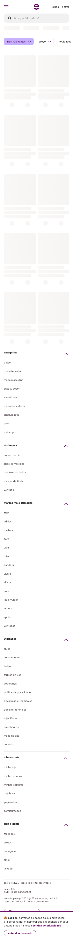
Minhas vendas (13, 776)
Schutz (8, 608)
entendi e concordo (20, 933)
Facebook (9, 834)
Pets (6, 423)
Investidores (11, 727)
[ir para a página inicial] (36, 8)
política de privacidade (47, 925)
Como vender (12, 657)
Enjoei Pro (10, 432)
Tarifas (7, 666)
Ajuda (7, 649)
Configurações (12, 811)
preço (45, 41)
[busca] (36, 18)
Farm (6, 513)
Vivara (7, 574)
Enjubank (9, 793)
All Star (8, 582)
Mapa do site (11, 736)
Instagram (10, 851)
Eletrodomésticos (14, 406)
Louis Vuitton (11, 600)
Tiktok (7, 860)
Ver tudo (9, 490)
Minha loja (10, 767)
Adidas (8, 521)
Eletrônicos (10, 397)
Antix (7, 591)
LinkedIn (8, 868)
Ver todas (9, 626)
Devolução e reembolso (18, 701)
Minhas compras (14, 785)
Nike (6, 556)
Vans (7, 547)
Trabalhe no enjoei (15, 710)
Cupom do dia (12, 455)
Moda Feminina (12, 371)
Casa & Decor (12, 389)
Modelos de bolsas (15, 472)
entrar (65, 7)
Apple (7, 617)
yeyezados (10, 802)
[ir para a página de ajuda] (55, 7)
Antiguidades (11, 415)
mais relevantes (19, 41)
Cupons (8, 744)
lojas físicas (11, 718)
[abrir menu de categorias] (6, 6)
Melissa (8, 530)
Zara (6, 539)
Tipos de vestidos (14, 464)
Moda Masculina (13, 380)
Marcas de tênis (13, 481)
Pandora (9, 565)
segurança (10, 683)
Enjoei (7, 362)
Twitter (7, 842)
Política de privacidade (17, 692)
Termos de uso (12, 675)
